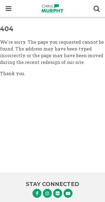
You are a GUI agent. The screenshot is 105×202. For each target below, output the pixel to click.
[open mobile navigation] (8, 8)
